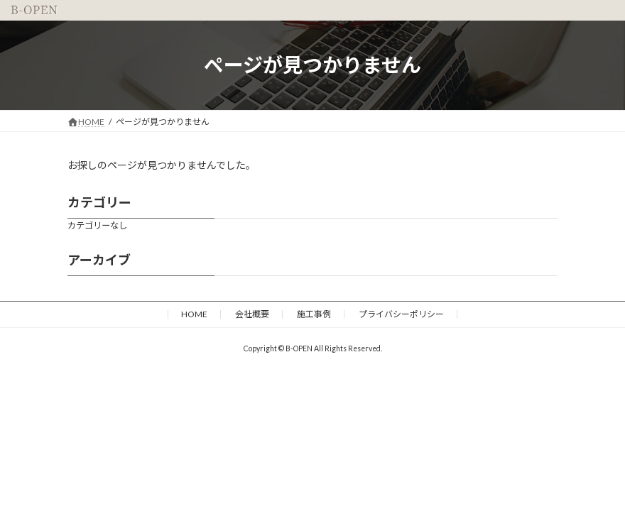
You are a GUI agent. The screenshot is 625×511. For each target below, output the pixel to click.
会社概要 (252, 314)
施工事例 (314, 314)
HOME (194, 314)
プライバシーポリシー (401, 314)
